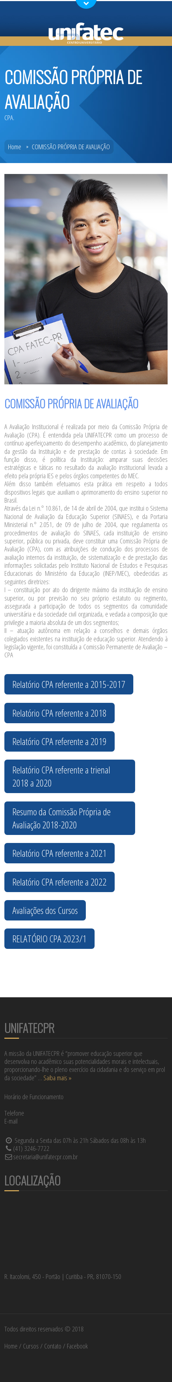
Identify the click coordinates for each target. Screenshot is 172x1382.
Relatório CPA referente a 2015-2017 (68, 684)
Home (14, 147)
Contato (52, 1346)
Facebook (77, 1346)
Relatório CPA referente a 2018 (59, 713)
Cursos (31, 1346)
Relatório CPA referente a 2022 (59, 881)
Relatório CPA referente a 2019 (59, 741)
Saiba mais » (57, 1077)
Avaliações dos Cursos (45, 910)
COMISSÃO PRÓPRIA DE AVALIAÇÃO (71, 147)
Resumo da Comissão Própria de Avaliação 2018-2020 (61, 818)
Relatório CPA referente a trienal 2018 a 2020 (61, 776)
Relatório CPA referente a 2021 (59, 853)
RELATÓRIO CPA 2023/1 (49, 938)
